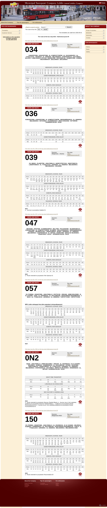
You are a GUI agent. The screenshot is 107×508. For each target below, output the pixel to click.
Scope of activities (91, 30)
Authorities (89, 35)
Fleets (87, 49)
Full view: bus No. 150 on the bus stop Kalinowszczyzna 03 (41, 410)
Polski (103, 3)
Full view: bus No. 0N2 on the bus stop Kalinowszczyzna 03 (41, 349)
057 (31, 288)
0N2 (32, 358)
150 (31, 419)
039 (31, 157)
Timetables (5, 30)
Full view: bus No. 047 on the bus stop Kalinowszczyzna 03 (41, 214)
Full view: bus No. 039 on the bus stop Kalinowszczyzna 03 (41, 148)
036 (31, 113)
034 (31, 49)
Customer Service (7, 33)
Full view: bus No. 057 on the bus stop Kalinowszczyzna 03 (41, 279)
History (88, 46)
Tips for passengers (23, 22)
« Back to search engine (32, 27)
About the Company (7, 22)
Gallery (88, 51)
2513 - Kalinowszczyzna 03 (73, 46)
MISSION (88, 33)
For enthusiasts (38, 22)
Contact (88, 37)
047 (31, 223)
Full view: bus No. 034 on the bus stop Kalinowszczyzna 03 (41, 40)
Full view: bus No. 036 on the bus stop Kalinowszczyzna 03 (41, 104)
